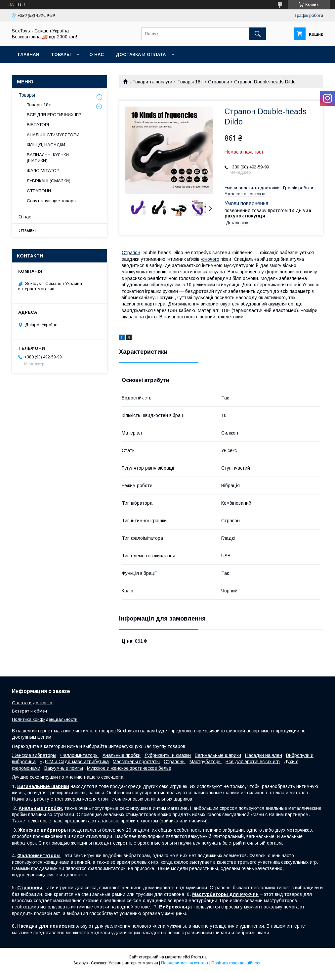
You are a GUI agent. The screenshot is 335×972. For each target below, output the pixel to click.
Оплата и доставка (32, 702)
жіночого (210, 259)
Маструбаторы (205, 761)
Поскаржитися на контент (184, 963)
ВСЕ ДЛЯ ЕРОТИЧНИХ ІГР (54, 114)
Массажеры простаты (136, 761)
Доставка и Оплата (141, 54)
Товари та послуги (152, 81)
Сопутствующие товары (51, 200)
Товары (61, 54)
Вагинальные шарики (218, 755)
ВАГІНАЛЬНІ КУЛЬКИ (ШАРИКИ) (48, 157)
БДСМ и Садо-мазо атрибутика (74, 761)
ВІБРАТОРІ (38, 124)
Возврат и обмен (29, 711)
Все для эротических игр (253, 761)
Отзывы (27, 230)
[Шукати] (257, 33)
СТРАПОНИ (39, 190)
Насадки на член (263, 755)
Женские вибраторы (34, 755)
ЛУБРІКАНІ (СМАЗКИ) (48, 180)
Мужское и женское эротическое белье (129, 768)
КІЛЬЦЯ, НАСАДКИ (46, 144)
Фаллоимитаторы (79, 755)
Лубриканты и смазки (168, 755)
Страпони (218, 81)
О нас (96, 54)
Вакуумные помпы (63, 768)
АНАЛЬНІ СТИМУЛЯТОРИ (53, 134)
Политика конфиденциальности (44, 719)
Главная (28, 54)
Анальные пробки (122, 755)
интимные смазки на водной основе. (111, 906)
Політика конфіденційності (236, 963)
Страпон (131, 252)
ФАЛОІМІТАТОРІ (44, 170)
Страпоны (175, 761)
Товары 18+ (190, 81)
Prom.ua (199, 957)
